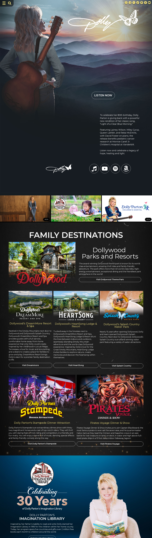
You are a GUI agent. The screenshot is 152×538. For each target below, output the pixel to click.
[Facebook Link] (130, 2)
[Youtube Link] (149, 2)
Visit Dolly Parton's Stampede (42, 374)
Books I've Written (71, 497)
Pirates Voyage (110, 510)
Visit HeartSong (76, 295)
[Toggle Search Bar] (9, 3)
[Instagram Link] (126, 2)
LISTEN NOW (103, 42)
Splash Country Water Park (114, 507)
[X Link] (133, 2)
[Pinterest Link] (141, 2)
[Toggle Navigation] (4, 3)
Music (66, 507)
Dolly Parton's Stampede (113, 494)
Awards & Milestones (71, 494)
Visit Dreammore (30, 295)
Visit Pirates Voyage (110, 374)
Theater (67, 510)
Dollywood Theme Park (113, 497)
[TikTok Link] (137, 2)
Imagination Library (71, 501)
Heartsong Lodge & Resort (114, 504)
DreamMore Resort (111, 501)
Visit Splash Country (121, 295)
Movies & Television (71, 504)
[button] (83, 519)
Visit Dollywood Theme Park (110, 210)
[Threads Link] (145, 2)
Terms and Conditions (135, 531)
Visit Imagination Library (42, 467)
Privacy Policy (42, 517)
